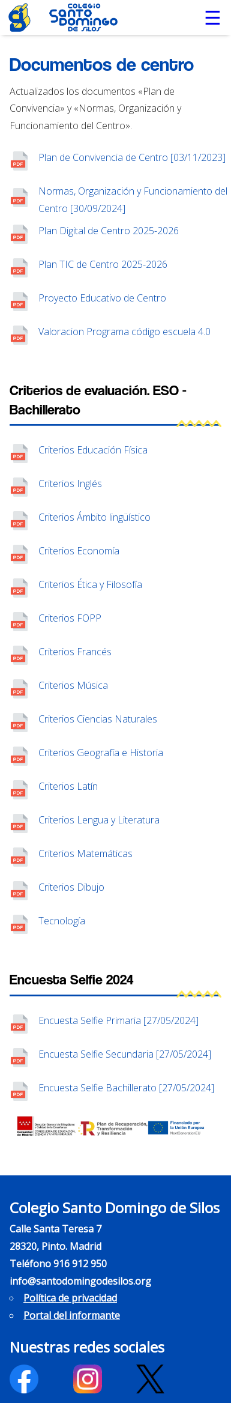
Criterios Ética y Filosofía (90, 584)
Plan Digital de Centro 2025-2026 (108, 230)
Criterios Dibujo (71, 887)
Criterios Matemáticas (85, 853)
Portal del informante (71, 1315)
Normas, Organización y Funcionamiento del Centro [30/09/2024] (132, 199)
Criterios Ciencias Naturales (97, 719)
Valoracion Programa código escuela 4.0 (124, 331)
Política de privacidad (70, 1298)
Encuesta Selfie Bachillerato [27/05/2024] (126, 1087)
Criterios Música (73, 685)
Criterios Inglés (70, 483)
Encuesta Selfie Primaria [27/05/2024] (118, 1020)
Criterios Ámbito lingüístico (94, 517)
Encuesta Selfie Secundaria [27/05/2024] (124, 1054)
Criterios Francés (75, 651)
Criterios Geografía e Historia (100, 752)
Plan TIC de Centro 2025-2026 (102, 264)
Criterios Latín (68, 786)
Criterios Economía (78, 550)
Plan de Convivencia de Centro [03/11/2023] (132, 157)
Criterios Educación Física (93, 449)
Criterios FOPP (69, 618)
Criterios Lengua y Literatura (99, 819)
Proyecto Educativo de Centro (102, 298)
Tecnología (61, 920)
